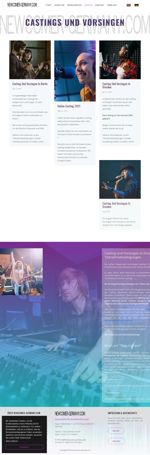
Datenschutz (116, 441)
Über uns (112, 5)
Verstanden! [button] (24, 447)
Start (49, 5)
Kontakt (99, 5)
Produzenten (74, 5)
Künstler (59, 5)
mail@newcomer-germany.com (73, 440)
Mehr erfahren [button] (12, 441)
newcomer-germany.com (82, 451)
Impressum (116, 431)
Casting (88, 5)
